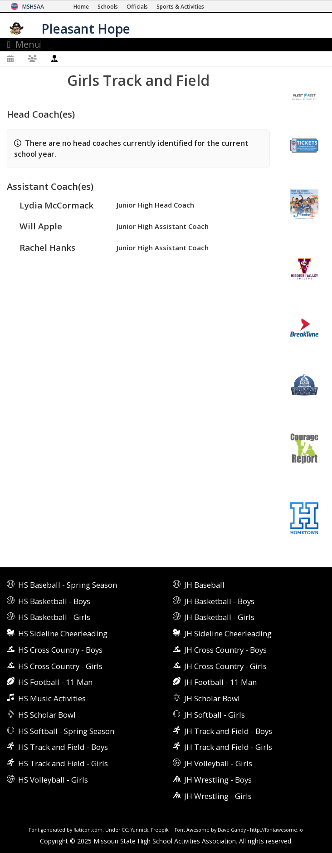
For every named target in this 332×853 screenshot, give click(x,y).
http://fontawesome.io (276, 830)
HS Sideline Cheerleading (62, 633)
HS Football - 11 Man (55, 682)
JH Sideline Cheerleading (228, 633)
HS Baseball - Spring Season (67, 585)
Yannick (139, 830)
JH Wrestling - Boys (218, 779)
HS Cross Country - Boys (60, 650)
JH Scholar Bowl (212, 698)
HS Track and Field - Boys (63, 747)
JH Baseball (204, 585)
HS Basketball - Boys (54, 601)
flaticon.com (88, 830)
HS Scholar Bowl (47, 714)
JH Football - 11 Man (220, 682)
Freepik (160, 830)
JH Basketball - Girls (219, 617)
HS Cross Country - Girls (60, 666)
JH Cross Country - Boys (225, 650)
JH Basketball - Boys (219, 601)
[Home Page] (81, 6)
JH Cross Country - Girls (225, 666)
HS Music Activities (52, 698)
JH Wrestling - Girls (218, 796)
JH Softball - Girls (214, 714)
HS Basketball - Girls (54, 617)
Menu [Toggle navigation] (23, 45)
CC (125, 830)
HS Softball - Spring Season (66, 731)
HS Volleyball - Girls (53, 779)
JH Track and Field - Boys (228, 731)
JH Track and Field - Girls (228, 747)
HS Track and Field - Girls (63, 763)
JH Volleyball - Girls (218, 763)
